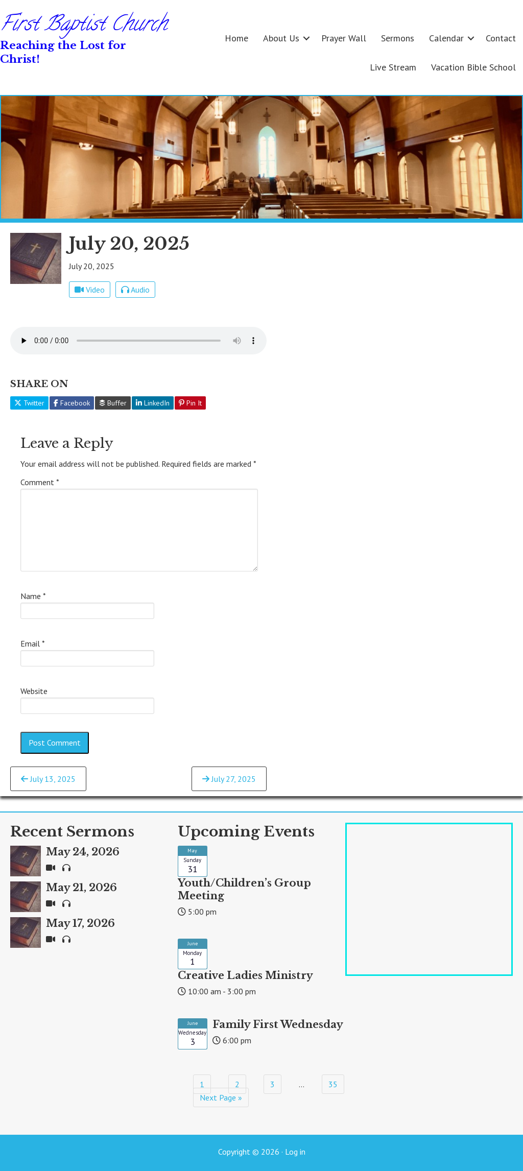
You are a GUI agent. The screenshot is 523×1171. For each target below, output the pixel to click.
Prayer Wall (343, 38)
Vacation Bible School (473, 67)
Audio (135, 289)
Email (32, 643)
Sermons (397, 38)
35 (333, 1084)
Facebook (72, 403)
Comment (39, 482)
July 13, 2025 (48, 779)
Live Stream (393, 67)
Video (90, 289)
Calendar (446, 38)
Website (33, 691)
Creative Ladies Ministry (245, 975)
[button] (306, 38)
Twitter (29, 403)
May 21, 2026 (81, 887)
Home (236, 38)
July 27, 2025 (229, 779)
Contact (501, 38)
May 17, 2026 (80, 923)
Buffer (113, 403)
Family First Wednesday (277, 1024)
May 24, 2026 (83, 852)
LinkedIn (153, 403)
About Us (281, 38)
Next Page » (221, 1097)
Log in (295, 1151)
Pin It (190, 403)
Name (33, 596)
